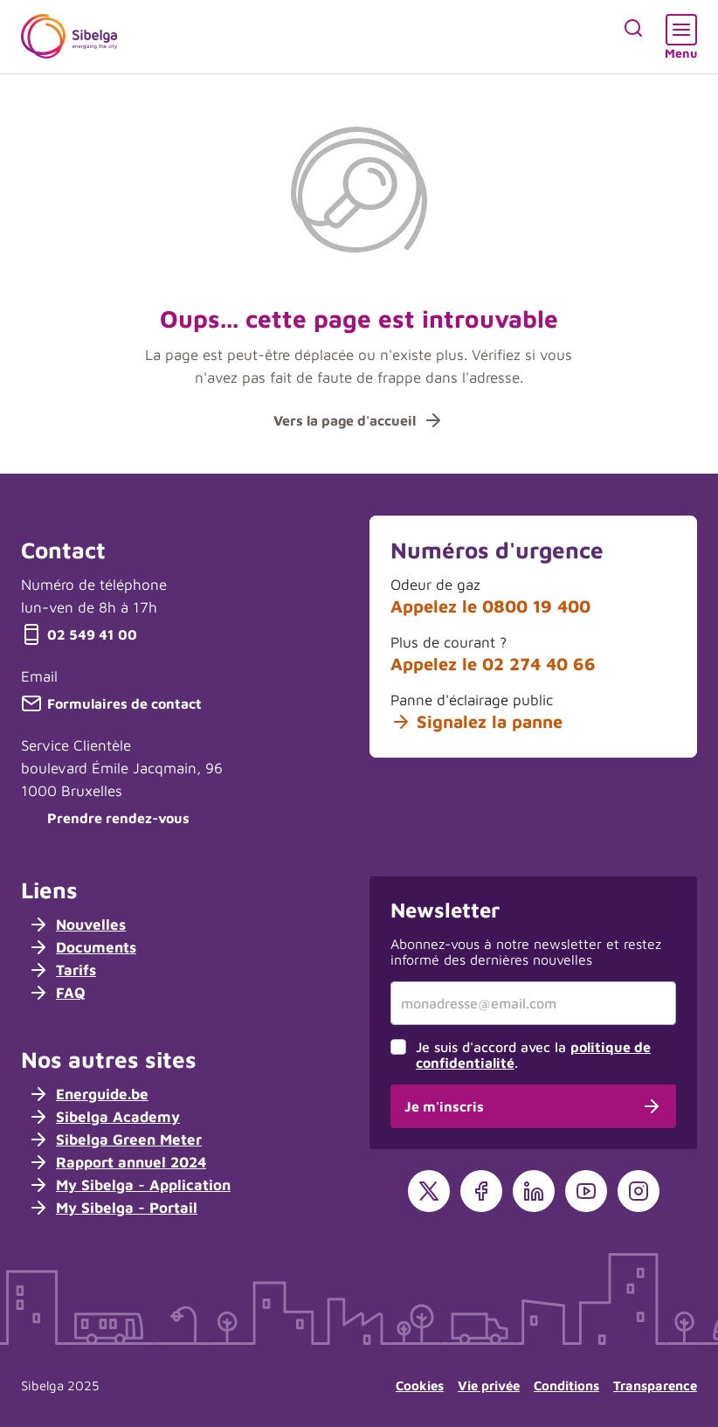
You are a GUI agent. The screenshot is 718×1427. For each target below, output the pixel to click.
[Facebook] (481, 1191)
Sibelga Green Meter (115, 1139)
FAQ (57, 992)
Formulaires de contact (111, 703)
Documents (82, 947)
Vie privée (489, 1385)
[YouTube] (586, 1191)
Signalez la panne (476, 721)
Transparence (655, 1385)
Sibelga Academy (104, 1116)
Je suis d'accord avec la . (533, 1054)
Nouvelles (77, 924)
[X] (429, 1191)
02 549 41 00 (79, 634)
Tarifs (62, 969)
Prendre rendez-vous (105, 817)
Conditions (566, 1385)
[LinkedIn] (534, 1191)
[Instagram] (638, 1191)
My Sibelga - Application (129, 1184)
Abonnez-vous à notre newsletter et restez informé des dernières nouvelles (525, 951)
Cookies (420, 1385)
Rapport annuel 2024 (117, 1162)
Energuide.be (88, 1094)
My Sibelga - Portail (112, 1207)
